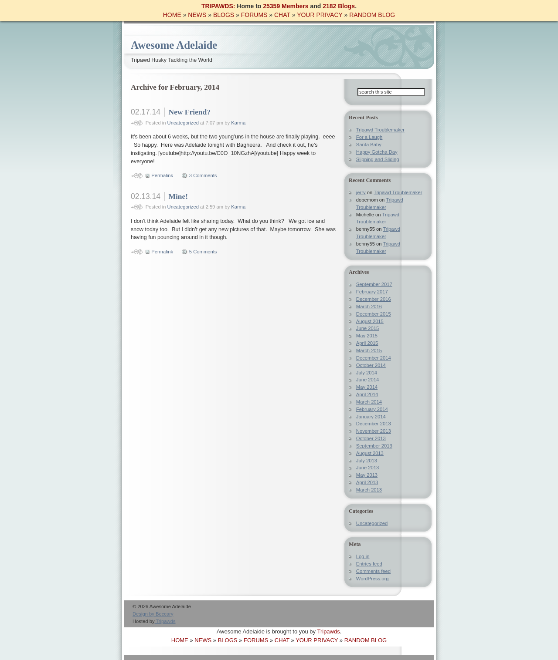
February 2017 (372, 291)
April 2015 (367, 343)
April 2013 (367, 482)
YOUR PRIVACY (320, 14)
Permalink (162, 175)
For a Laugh (369, 137)
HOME (172, 14)
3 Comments (203, 175)
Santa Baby (368, 144)
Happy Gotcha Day (377, 152)
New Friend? (189, 112)
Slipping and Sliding (377, 159)
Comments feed (373, 571)
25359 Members (285, 6)
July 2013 (366, 460)
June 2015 (367, 328)
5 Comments (203, 251)
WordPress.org (372, 578)
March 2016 (369, 306)
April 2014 (367, 394)
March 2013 (369, 489)
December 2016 (373, 299)
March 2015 (369, 350)
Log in (363, 556)
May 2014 (367, 387)
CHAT (282, 14)
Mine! (178, 196)
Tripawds (165, 621)
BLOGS (223, 14)
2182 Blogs (339, 6)
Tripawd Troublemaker (380, 129)
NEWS (197, 14)
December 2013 (373, 423)
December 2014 (373, 357)
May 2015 (367, 335)
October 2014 (371, 365)
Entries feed (369, 563)
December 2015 (373, 314)
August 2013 (370, 453)
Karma (238, 122)
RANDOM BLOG (372, 14)
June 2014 (367, 379)
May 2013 (367, 475)
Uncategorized (183, 122)
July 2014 (366, 372)
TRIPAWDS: (218, 6)
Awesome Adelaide (174, 45)
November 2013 (373, 431)
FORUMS (254, 14)
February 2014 (372, 409)
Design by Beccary (153, 613)
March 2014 (369, 401)
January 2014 (371, 416)
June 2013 (367, 467)
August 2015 (370, 321)
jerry (361, 192)
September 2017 (374, 284)
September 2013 (374, 445)
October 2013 (371, 438)
